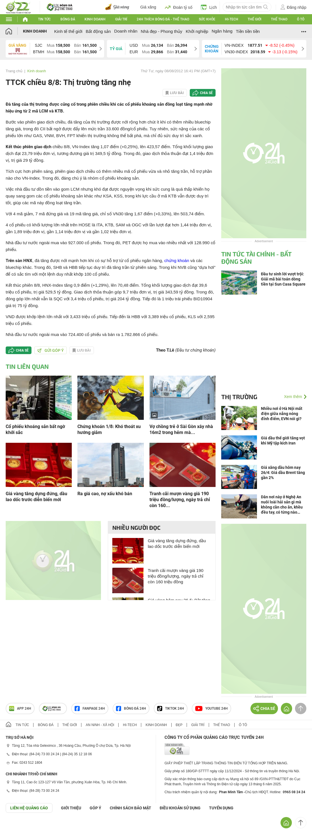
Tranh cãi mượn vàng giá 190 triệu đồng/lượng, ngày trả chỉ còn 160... (179, 499)
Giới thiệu (71, 808)
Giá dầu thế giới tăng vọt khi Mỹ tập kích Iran (283, 440)
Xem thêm (293, 396)
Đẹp (179, 725)
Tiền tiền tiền (248, 31)
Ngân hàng (222, 31)
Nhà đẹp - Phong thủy (161, 31)
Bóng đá (67, 19)
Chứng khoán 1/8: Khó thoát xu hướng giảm (109, 429)
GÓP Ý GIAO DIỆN (16, 826)
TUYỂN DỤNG (221, 808)
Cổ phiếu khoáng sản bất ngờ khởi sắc (35, 429)
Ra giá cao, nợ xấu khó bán (104, 493)
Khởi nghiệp (197, 31)
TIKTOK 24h (170, 708)
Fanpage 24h (90, 708)
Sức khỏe (207, 19)
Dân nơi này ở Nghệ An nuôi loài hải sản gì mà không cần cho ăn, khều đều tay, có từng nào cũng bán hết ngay (282, 505)
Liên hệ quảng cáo (29, 808)
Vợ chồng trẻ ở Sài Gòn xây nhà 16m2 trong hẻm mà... (181, 429)
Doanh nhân (126, 31)
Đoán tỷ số (178, 7)
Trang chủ (14, 71)
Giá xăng (148, 7)
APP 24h (20, 708)
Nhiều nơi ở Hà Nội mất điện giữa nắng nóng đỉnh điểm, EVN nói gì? (281, 413)
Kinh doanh (95, 19)
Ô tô (300, 19)
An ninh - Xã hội (100, 725)
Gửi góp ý (50, 350)
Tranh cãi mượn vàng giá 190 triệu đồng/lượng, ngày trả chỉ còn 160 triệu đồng (175, 576)
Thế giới (254, 19)
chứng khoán (176, 260)
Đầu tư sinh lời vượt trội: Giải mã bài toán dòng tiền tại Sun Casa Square (283, 279)
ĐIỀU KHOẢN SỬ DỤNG (180, 808)
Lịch (209, 7)
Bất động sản (98, 31)
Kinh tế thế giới (68, 31)
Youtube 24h (211, 708)
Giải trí (121, 19)
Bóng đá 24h (131, 708)
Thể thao (279, 19)
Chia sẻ (206, 93)
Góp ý (95, 808)
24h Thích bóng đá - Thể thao (163, 19)
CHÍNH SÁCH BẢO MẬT (130, 808)
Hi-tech (231, 19)
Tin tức (44, 19)
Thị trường (239, 396)
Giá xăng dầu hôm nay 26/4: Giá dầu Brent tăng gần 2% (283, 472)
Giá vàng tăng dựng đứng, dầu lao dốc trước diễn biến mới (36, 496)
